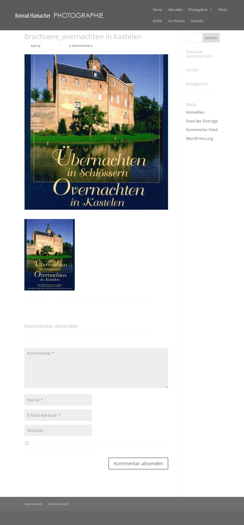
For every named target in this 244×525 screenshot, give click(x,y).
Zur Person (176, 21)
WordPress (114, 518)
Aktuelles (175, 10)
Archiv (157, 21)
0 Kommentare (80, 45)
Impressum (33, 504)
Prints (223, 10)
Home (157, 10)
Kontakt (197, 21)
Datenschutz (59, 504)
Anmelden (195, 112)
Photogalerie (198, 10)
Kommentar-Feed (202, 129)
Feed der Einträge (202, 121)
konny (36, 45)
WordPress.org (199, 138)
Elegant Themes (62, 518)
